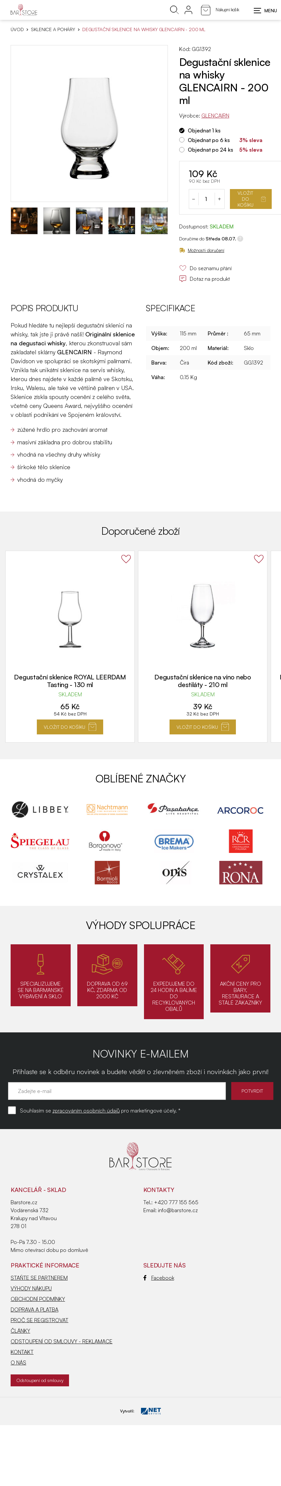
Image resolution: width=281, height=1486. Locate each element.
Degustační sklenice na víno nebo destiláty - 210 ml (202, 681)
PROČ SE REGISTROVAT (39, 1320)
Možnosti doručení (201, 250)
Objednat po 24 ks (210, 150)
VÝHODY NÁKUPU (31, 1288)
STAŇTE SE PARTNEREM (39, 1277)
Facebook (158, 1277)
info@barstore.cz (178, 1210)
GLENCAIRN (215, 115)
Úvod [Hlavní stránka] (17, 29)
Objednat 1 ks (204, 130)
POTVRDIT (252, 1091)
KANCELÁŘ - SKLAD (38, 1189)
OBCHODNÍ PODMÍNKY (38, 1299)
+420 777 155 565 (176, 1202)
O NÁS (18, 1362)
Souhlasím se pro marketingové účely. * (100, 1110)
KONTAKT (22, 1352)
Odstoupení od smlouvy (39, 1380)
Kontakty (158, 1189)
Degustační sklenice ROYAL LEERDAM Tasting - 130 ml (70, 681)
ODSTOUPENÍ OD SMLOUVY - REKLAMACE (61, 1341)
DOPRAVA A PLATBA (34, 1309)
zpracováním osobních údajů (86, 1110)
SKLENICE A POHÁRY (53, 29)
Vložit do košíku (252, 199)
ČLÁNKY (20, 1330)
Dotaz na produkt (204, 278)
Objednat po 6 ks (209, 140)
